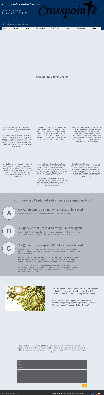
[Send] (84, 385)
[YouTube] (99, 394)
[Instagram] (96, 394)
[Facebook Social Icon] (92, 394)
